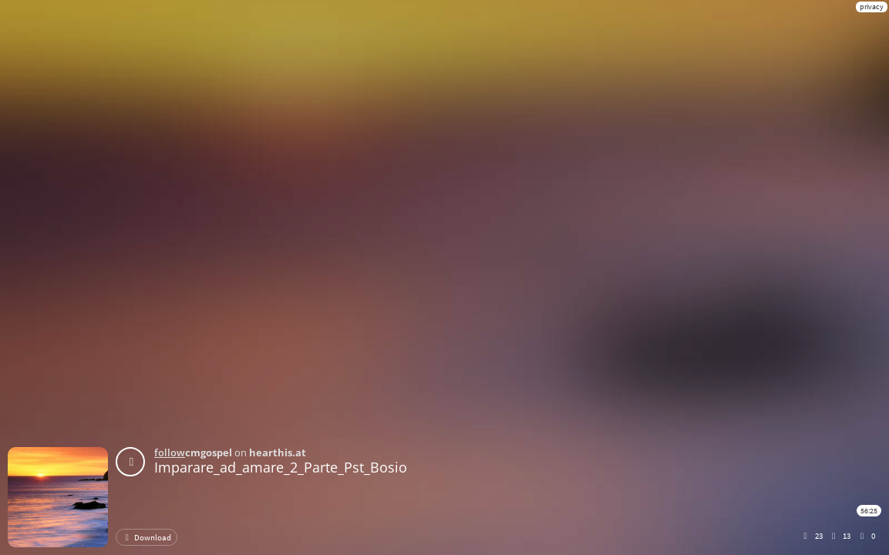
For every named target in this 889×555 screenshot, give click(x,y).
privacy (872, 7)
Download (146, 537)
